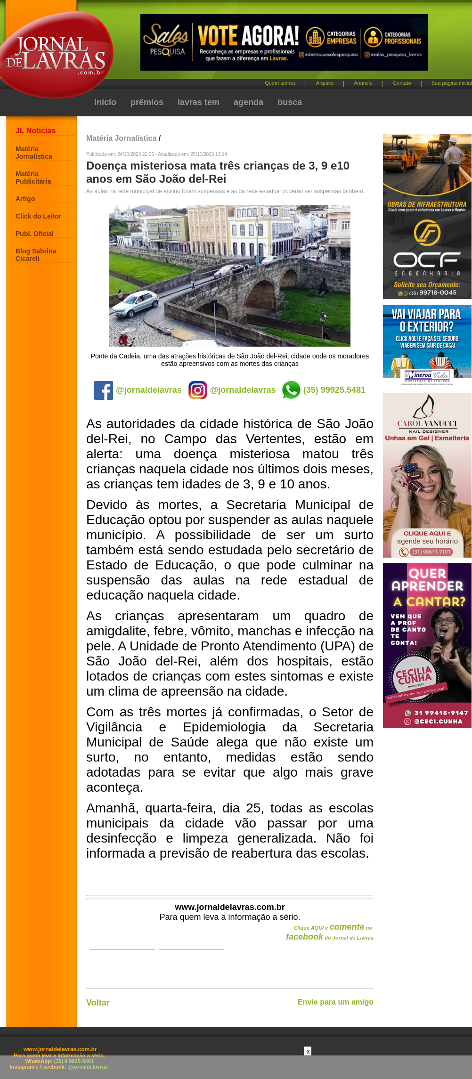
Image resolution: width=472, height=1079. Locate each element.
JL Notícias (36, 131)
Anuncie (363, 83)
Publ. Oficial (35, 233)
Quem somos (280, 83)
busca (289, 102)
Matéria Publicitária (33, 177)
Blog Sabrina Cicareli (36, 254)
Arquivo (325, 83)
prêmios (146, 102)
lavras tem (199, 102)
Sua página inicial (451, 83)
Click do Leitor (38, 216)
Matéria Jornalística (34, 152)
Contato (402, 83)
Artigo (25, 199)
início (105, 102)
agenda (248, 102)
